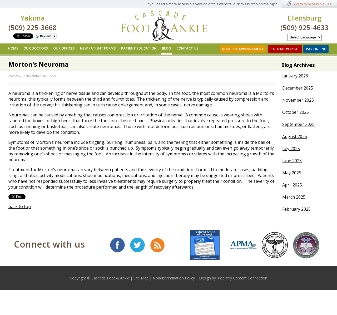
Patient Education (139, 48)
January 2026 (295, 76)
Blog (166, 48)
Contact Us (187, 48)
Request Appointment (243, 49)
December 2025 (297, 88)
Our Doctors (35, 48)
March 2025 (293, 197)
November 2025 (298, 100)
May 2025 (291, 173)
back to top (19, 206)
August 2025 (294, 136)
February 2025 (296, 209)
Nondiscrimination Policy (174, 277)
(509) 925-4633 (304, 27)
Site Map (140, 277)
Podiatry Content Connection (242, 277)
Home (13, 48)
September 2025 (298, 124)
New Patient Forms (98, 48)
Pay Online (316, 49)
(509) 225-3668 (32, 27)
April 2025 (292, 185)
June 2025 (292, 161)
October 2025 (295, 112)
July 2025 (291, 148)
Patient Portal (284, 49)
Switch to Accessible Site (312, 4)
